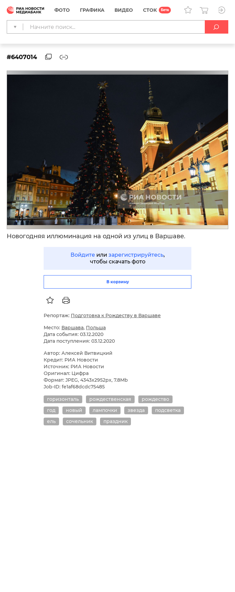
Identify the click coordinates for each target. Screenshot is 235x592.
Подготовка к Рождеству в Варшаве (116, 315)
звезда (136, 410)
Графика (92, 10)
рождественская (110, 399)
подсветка (168, 410)
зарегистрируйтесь (135, 255)
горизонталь (63, 399)
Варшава (72, 328)
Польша (96, 328)
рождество (155, 399)
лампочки (105, 410)
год (51, 410)
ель (51, 421)
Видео (123, 10)
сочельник (79, 421)
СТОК (150, 10)
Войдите (82, 255)
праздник (115, 421)
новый (74, 410)
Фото (62, 10)
